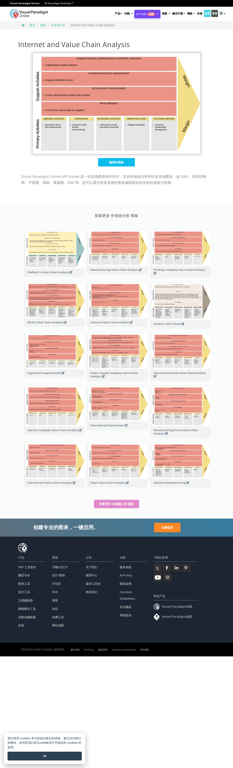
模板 (43, 25)
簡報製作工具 (27, 609)
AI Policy (126, 575)
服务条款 (125, 567)
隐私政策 (125, 584)
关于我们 (91, 567)
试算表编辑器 (27, 617)
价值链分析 (58, 25)
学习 (55, 592)
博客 (55, 600)
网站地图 (58, 625)
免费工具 (58, 617)
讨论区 (56, 584)
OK (44, 756)
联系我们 (91, 592)
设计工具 (24, 592)
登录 (214, 13)
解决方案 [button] (178, 13)
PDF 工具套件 (27, 567)
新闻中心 (91, 575)
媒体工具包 (93, 584)
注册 (207, 13)
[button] (128, 13)
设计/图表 (58, 575)
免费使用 (167, 528)
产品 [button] (118, 13)
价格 (199, 13)
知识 (55, 609)
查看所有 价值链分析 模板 (116, 504)
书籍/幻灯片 (60, 567)
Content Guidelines (124, 649)
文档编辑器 (25, 600)
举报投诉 (125, 615)
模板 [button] (191, 13)
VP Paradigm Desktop (59, 3)
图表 (32, 25)
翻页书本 (24, 575)
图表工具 (24, 584)
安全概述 (125, 607)
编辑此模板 (116, 162)
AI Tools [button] (147, 14)
